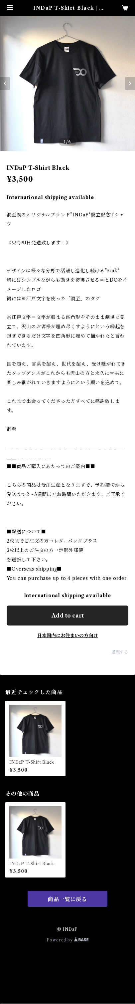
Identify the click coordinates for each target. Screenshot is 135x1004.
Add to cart (68, 615)
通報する (119, 651)
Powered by (68, 939)
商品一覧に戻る (67, 899)
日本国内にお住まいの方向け (67, 635)
